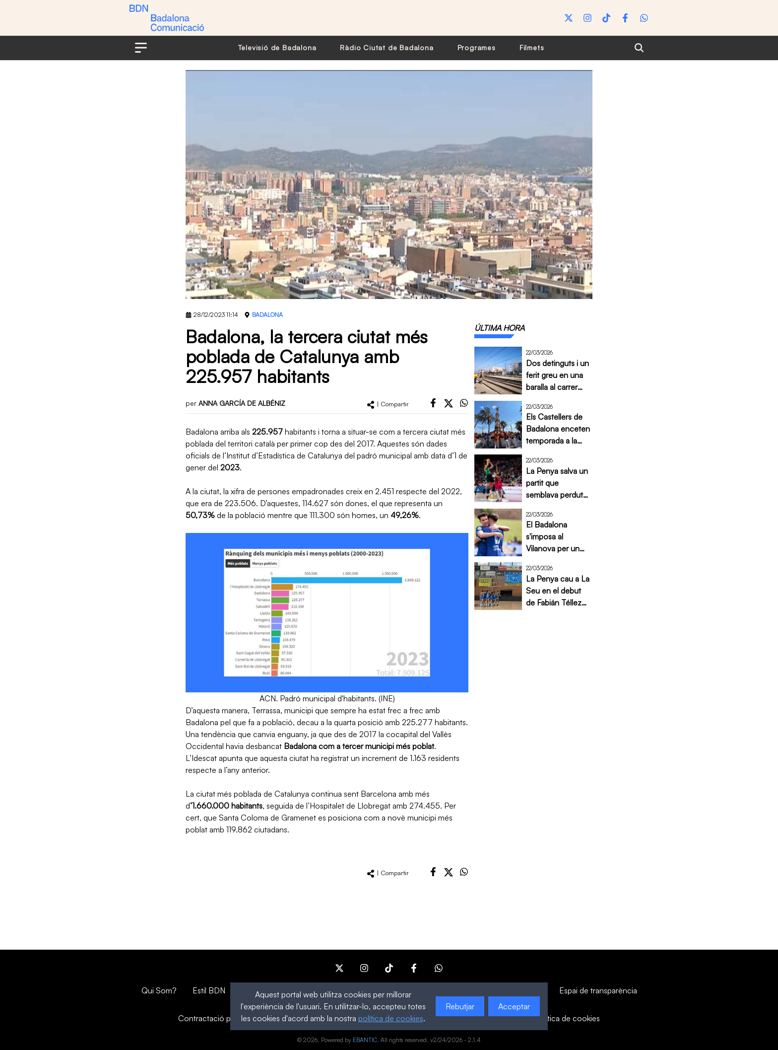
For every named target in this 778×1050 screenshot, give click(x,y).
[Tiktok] (606, 17)
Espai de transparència (598, 990)
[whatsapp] (463, 402)
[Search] (639, 48)
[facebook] (433, 402)
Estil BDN (209, 990)
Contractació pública (214, 1018)
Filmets (531, 47)
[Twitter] (568, 17)
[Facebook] (625, 17)
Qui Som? (159, 990)
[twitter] (449, 403)
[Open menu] (141, 48)
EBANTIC (365, 1040)
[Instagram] (587, 17)
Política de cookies (567, 1018)
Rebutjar (460, 1006)
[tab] (499, 328)
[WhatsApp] (644, 17)
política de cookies (390, 1018)
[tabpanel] (533, 478)
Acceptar (514, 1006)
